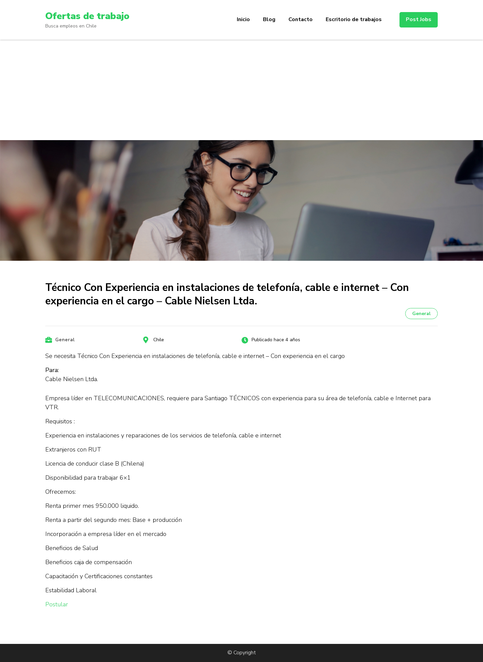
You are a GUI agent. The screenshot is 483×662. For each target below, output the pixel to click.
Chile (158, 340)
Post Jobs (418, 19)
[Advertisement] (241, 90)
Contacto (300, 19)
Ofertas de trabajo (87, 16)
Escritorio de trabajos (354, 19)
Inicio (243, 19)
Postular (56, 604)
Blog (269, 19)
